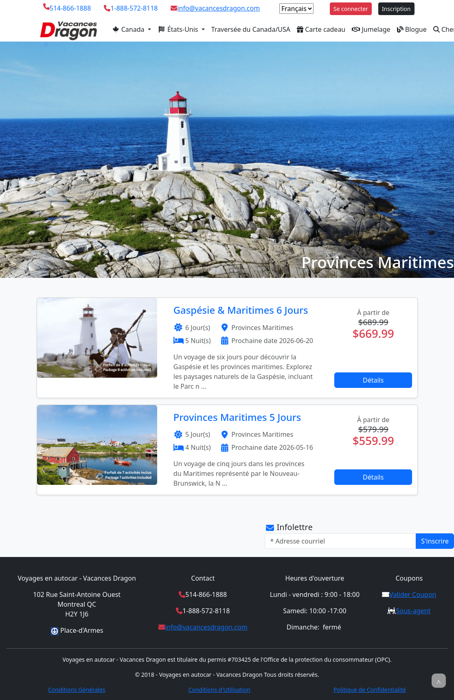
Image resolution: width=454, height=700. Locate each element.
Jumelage (371, 29)
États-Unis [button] (179, 29)
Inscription (396, 9)
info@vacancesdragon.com (218, 8)
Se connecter (350, 9)
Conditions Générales (76, 689)
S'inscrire (435, 541)
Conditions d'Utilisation (219, 689)
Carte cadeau (321, 29)
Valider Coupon (412, 594)
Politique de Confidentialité (369, 689)
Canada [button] (129, 29)
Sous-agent (413, 610)
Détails (373, 380)
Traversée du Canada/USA (250, 29)
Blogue (412, 29)
